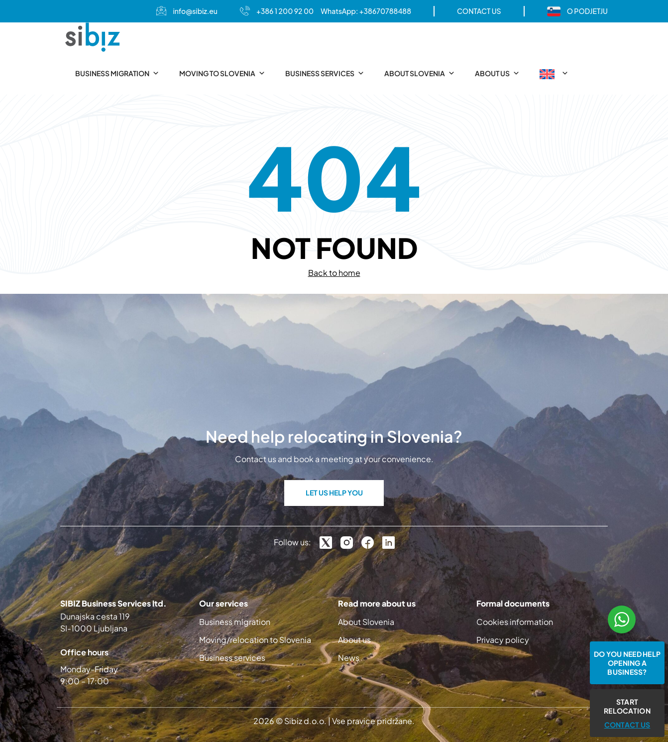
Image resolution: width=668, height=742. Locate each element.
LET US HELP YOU (334, 492)
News (348, 657)
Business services (324, 73)
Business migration (117, 73)
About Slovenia (419, 73)
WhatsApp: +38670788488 (366, 10)
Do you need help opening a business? (627, 662)
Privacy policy (502, 639)
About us (497, 73)
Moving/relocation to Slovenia (255, 639)
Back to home (334, 272)
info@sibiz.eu (195, 10)
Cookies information (514, 622)
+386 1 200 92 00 (285, 10)
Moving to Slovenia (222, 73)
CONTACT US (479, 10)
